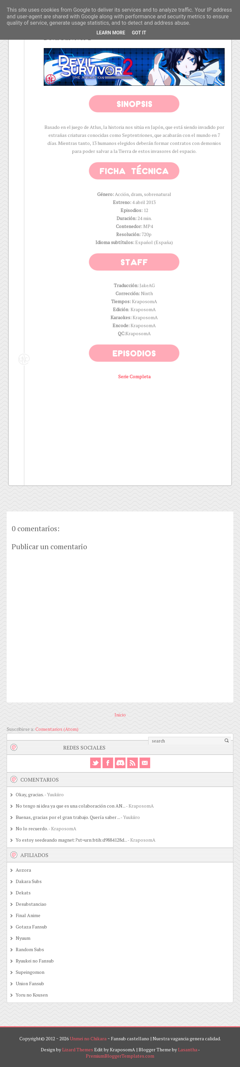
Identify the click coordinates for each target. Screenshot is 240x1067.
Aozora (23, 870)
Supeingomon (30, 972)
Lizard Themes (77, 1049)
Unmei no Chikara (88, 1038)
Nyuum (23, 938)
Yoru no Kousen (32, 995)
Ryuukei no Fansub (35, 960)
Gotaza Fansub (31, 926)
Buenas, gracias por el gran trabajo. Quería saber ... (68, 817)
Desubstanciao (31, 904)
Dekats (23, 892)
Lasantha (187, 1049)
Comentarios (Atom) (56, 729)
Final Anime (28, 915)
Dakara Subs (29, 881)
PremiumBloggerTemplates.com (120, 1056)
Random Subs (30, 949)
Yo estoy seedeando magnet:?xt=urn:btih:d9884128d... (71, 840)
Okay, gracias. (30, 794)
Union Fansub (30, 983)
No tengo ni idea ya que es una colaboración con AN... (70, 806)
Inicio (120, 714)
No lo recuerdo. (32, 828)
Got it (139, 32)
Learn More (110, 32)
